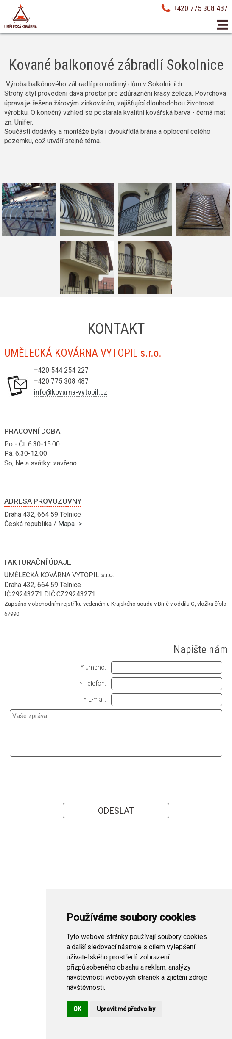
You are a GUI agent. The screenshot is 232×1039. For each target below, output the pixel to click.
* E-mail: (95, 699)
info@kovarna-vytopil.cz (70, 392)
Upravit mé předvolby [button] (126, 1009)
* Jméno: (93, 667)
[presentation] (115, 779)
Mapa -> (70, 524)
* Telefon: (92, 683)
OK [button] (77, 1009)
